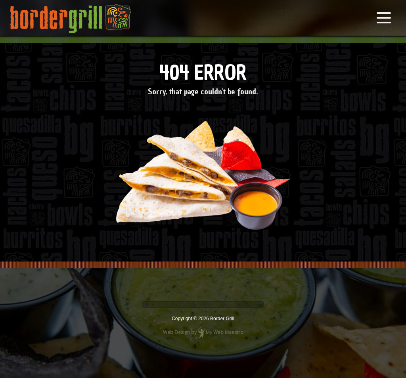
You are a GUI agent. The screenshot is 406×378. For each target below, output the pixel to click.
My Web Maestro (224, 332)
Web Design (176, 332)
